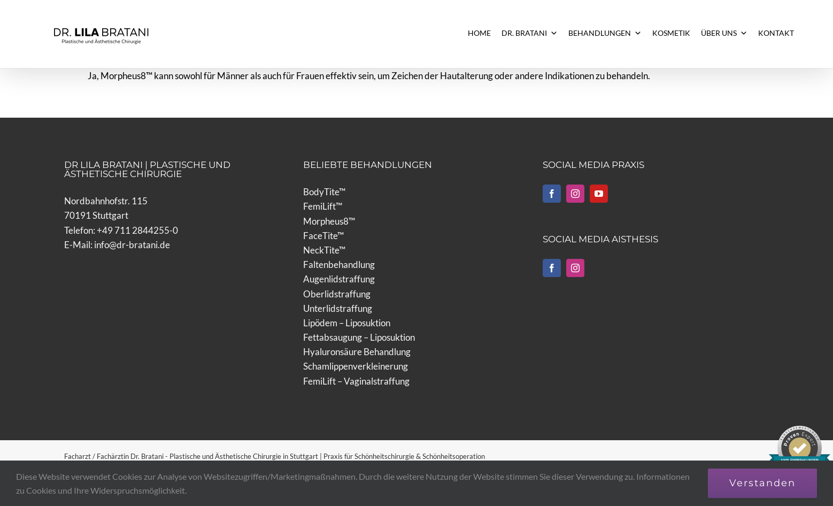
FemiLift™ (322, 206)
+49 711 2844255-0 (137, 230)
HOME (479, 32)
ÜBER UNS (724, 33)
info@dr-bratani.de (132, 244)
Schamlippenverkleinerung (355, 366)
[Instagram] (575, 194)
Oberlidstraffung (337, 294)
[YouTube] (599, 194)
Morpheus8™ (329, 221)
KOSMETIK (671, 32)
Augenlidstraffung (339, 279)
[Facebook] (552, 194)
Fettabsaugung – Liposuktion (359, 337)
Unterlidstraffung (337, 308)
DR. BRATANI (530, 33)
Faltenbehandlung (339, 264)
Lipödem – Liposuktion (346, 322)
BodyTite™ (324, 191)
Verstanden (762, 483)
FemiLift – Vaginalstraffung (356, 381)
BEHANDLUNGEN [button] (605, 33)
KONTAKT (776, 32)
